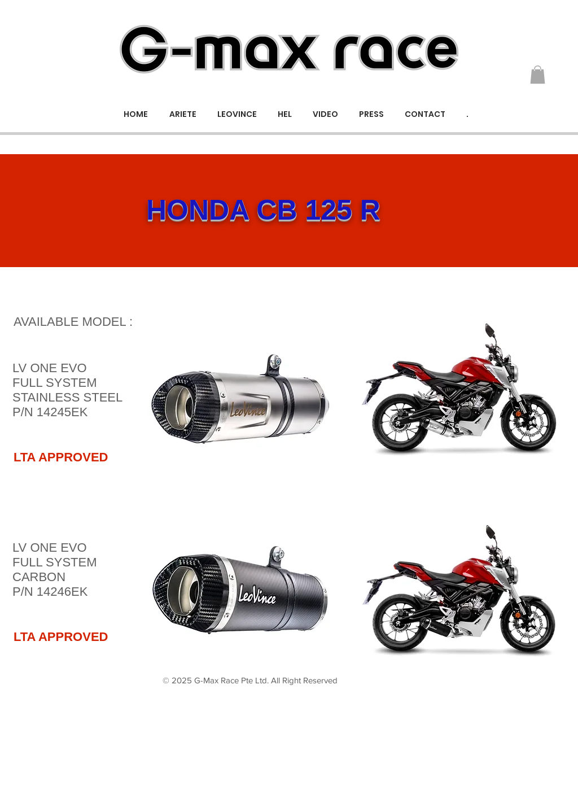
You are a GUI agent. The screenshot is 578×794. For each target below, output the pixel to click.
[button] (537, 75)
